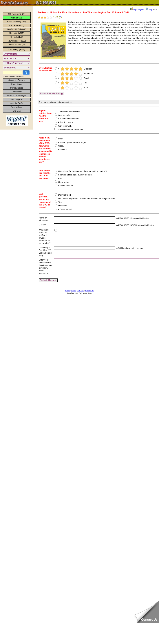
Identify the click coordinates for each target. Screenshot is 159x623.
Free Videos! (16, 107)
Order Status (16, 84)
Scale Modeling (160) (16, 21)
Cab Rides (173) (16, 25)
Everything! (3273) (16, 49)
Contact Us (17, 92)
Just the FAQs (16, 103)
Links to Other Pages (16, 95)
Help (148, 10)
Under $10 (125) (16, 33)
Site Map (17, 111)
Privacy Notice (16, 88)
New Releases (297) (17, 41)
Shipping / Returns (16, 80)
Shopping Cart (16, 99)
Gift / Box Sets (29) (16, 14)
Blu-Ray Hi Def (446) (16, 29)
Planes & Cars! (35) (16, 45)
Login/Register (137, 10)
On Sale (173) (16, 37)
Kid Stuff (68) (17, 18)
